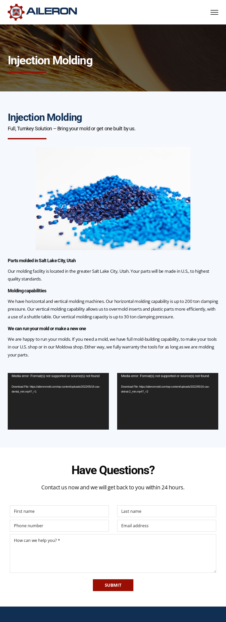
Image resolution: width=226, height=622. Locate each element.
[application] (58, 401)
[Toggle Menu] (214, 12)
